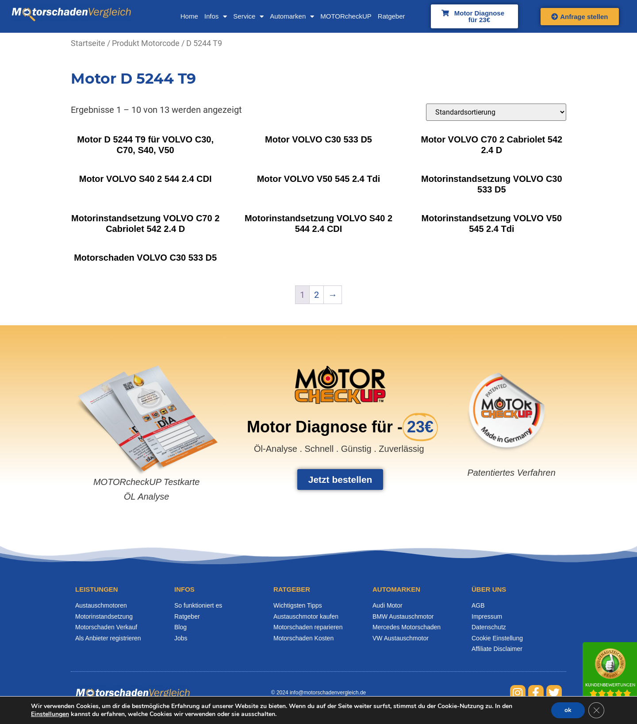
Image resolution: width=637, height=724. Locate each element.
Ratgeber (391, 16)
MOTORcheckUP (346, 16)
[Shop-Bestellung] (496, 112)
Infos (215, 16)
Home (189, 16)
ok (568, 710)
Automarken (292, 16)
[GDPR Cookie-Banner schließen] (596, 710)
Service (248, 16)
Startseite (88, 43)
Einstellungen (50, 714)
